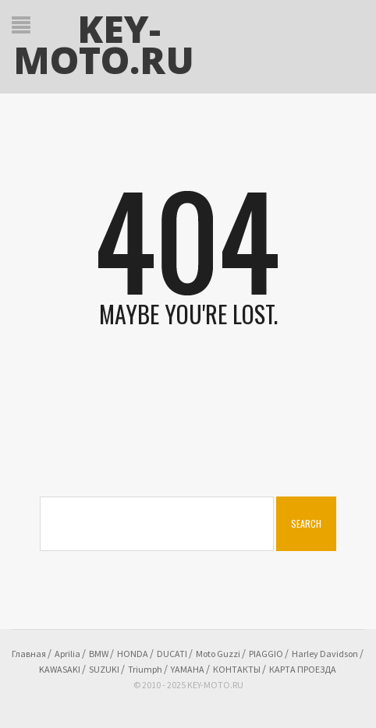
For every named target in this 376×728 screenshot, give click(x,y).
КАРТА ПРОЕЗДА (302, 669)
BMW (98, 653)
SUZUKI (104, 669)
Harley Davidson (325, 653)
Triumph (145, 669)
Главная (29, 653)
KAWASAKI (59, 669)
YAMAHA (187, 669)
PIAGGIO (266, 653)
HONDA (132, 653)
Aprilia (67, 653)
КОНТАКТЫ (237, 669)
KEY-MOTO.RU (103, 44)
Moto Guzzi (218, 653)
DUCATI (172, 653)
